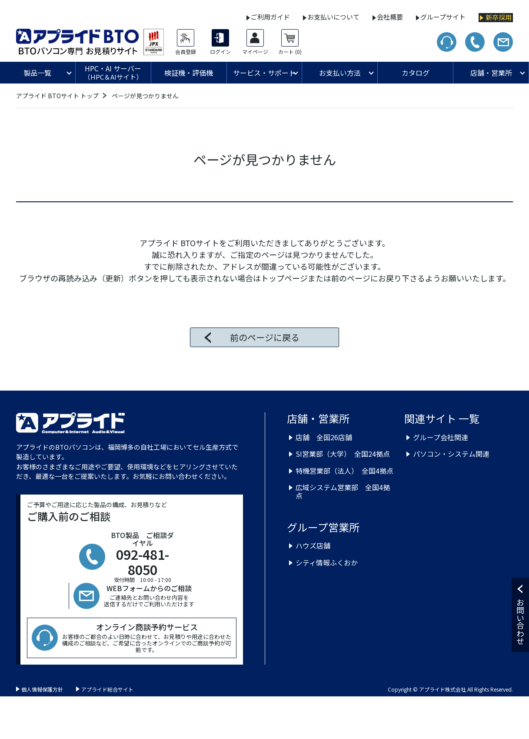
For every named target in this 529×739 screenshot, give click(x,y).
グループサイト (443, 16)
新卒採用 (499, 17)
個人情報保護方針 (42, 689)
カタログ (415, 72)
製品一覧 (37, 72)
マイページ (255, 52)
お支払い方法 (340, 72)
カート (290, 52)
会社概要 (390, 16)
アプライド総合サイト (107, 689)
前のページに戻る (264, 337)
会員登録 (185, 52)
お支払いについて (333, 16)
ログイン (220, 52)
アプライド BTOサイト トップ (57, 95)
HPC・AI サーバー (113, 72)
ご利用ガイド (270, 16)
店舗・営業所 (491, 72)
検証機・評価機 (188, 72)
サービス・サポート (264, 72)
